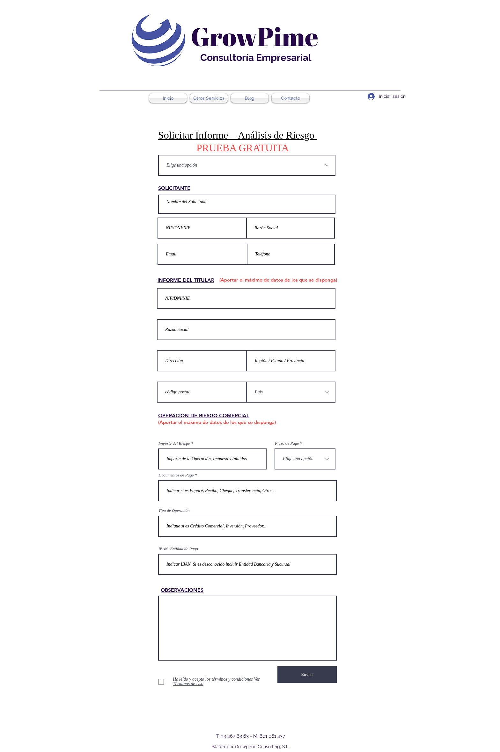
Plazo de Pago (287, 443)
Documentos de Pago (176, 475)
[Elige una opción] (246, 165)
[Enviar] (307, 674)
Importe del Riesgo (174, 443)
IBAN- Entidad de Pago (178, 549)
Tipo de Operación (174, 510)
